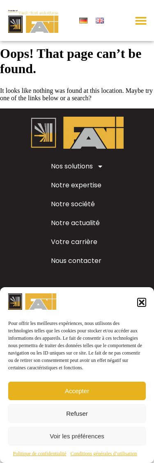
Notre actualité (75, 229)
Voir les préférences (77, 436)
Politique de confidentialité (40, 453)
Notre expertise (76, 191)
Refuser (77, 413)
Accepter (77, 390)
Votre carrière (74, 248)
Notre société (73, 210)
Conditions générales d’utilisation (103, 453)
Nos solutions (77, 172)
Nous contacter (76, 267)
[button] (142, 302)
